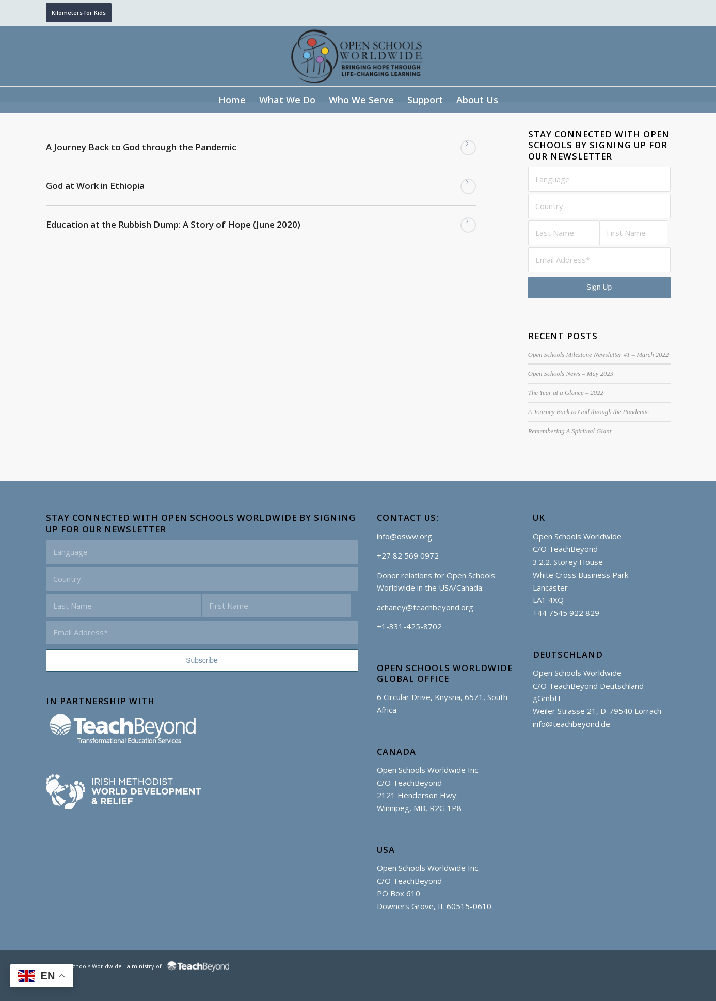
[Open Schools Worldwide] (358, 56)
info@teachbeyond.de (571, 724)
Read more (468, 147)
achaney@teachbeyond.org (425, 607)
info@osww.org (404, 536)
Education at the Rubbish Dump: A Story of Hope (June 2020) (173, 224)
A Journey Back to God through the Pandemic (141, 147)
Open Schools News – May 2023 (570, 373)
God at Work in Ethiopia (95, 186)
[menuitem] (232, 100)
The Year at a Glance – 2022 (565, 392)
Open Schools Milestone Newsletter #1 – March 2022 (598, 354)
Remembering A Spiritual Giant (569, 431)
